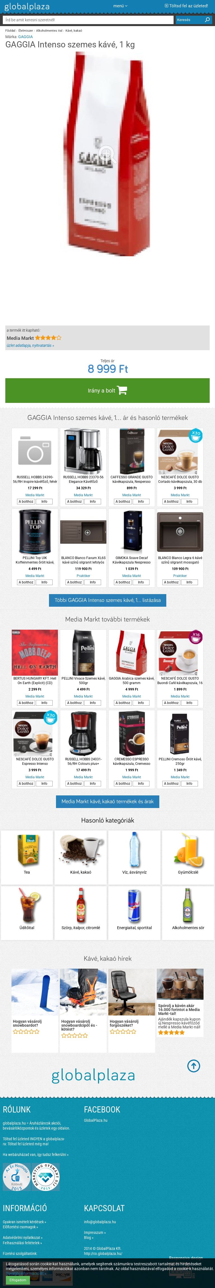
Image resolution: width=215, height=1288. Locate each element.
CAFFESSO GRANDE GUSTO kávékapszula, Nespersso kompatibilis (132, 479)
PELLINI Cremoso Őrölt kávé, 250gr (180, 761)
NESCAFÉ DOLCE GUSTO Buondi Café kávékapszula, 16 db (180, 681)
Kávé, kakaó (74, 31)
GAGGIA (25, 36)
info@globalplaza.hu (100, 1222)
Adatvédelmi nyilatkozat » (23, 1237)
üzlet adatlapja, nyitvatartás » (30, 345)
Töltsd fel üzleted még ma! (28, 1144)
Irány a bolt (107, 390)
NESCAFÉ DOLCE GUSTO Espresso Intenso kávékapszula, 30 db (35, 761)
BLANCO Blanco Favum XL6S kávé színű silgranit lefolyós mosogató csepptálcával (83, 560)
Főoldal (10, 31)
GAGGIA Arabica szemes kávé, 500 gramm (131, 681)
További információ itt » (26, 1273)
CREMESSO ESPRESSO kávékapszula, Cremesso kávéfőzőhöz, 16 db (131, 761)
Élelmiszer (25, 31)
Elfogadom (18, 1280)
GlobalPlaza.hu (96, 1120)
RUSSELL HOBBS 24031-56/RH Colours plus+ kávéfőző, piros (83, 761)
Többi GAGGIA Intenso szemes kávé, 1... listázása (108, 600)
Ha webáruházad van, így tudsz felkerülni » (36, 1154)
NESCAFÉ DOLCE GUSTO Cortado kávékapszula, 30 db (180, 479)
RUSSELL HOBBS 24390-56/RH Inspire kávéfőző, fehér (35, 479)
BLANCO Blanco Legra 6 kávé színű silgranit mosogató (180, 560)
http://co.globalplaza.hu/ (103, 1253)
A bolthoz (26, 502)
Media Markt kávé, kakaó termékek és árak (108, 801)
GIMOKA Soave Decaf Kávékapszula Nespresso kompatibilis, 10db (132, 560)
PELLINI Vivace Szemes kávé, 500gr (83, 681)
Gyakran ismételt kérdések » (24, 1222)
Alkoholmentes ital (49, 31)
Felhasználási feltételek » (22, 1243)
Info (44, 502)
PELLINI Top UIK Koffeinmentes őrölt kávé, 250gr (35, 560)
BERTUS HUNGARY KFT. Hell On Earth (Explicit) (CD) (34, 681)
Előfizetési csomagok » (20, 1227)
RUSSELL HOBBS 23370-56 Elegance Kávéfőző (83, 479)
